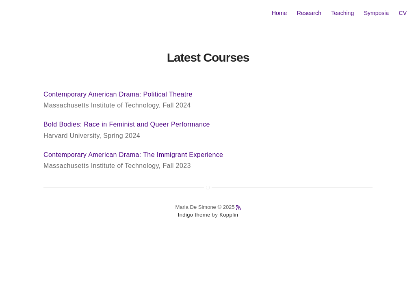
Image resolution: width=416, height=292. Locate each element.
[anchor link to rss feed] (238, 207)
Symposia (376, 13)
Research (309, 13)
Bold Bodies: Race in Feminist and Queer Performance (126, 124)
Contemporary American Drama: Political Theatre (118, 94)
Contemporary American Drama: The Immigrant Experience (133, 154)
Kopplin (228, 215)
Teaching (342, 13)
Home (279, 13)
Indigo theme (194, 215)
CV (403, 13)
